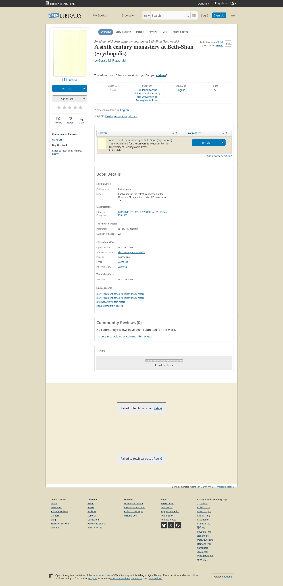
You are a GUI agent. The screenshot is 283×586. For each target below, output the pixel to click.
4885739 (122, 267)
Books (91, 507)
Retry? (55, 153)
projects (92, 578)
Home (91, 503)
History (219, 45)
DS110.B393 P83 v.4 (144, 212)
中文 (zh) (202, 560)
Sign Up (219, 15)
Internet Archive (104, 301)
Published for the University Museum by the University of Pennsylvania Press (147, 95)
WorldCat (57, 139)
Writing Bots (131, 515)
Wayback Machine (120, 578)
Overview (106, 31)
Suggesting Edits (170, 511)
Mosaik (132, 116)
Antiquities (120, 116)
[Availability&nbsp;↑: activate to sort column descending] (209, 133)
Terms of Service (60, 523)
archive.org (137, 578)
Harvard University (105, 305)
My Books (99, 15)
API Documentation (134, 507)
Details (140, 31)
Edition (102, 133)
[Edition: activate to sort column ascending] (141, 133)
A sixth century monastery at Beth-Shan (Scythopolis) (145, 41)
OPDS (212, 486)
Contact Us (166, 507)
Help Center (167, 503)
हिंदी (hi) (201, 527)
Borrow (66, 88)
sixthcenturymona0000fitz (131, 252)
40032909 (123, 262)
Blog (53, 519)
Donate (203, 3)
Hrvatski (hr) (204, 531)
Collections (93, 519)
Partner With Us (59, 511)
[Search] (167, 15)
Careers (55, 515)
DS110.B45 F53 (125, 212)
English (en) (203, 515)
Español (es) (203, 519)
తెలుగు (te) (202, 551)
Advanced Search (97, 523)
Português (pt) (205, 539)
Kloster (109, 116)
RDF (199, 486)
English (181, 90)
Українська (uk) (205, 555)
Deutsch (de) (204, 511)
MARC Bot (218, 42)
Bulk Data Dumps (133, 511)
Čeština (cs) (203, 507)
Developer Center (133, 503)
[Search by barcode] (194, 15)
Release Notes (168, 519)
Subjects (92, 515)
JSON (205, 486)
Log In (205, 15)
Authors (92, 511)
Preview (72, 80)
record (119, 305)
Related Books (180, 31)
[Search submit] (187, 15)
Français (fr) (203, 523)
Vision (54, 503)
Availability (195, 133)
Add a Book (167, 515)
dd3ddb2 (227, 576)
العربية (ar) (202, 503)
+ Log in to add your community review (124, 336)
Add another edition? (219, 156)
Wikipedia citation (225, 486)
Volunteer (56, 507)
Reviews (153, 31)
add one (161, 75)
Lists (165, 31)
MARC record (137, 293)
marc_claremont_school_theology (113, 293)
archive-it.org (156, 578)
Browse (123, 15)
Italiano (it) (203, 535)
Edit (228, 43)
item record (119, 301)
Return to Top (95, 527)
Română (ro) (204, 543)
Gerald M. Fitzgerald (112, 60)
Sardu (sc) (202, 547)
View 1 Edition (123, 31)
